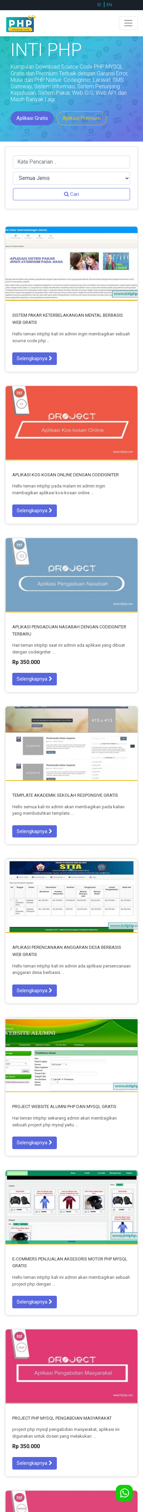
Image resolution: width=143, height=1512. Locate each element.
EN (109, 4)
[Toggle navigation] (128, 23)
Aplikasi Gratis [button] (32, 118)
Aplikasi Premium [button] (81, 118)
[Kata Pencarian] (71, 161)
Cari (71, 194)
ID (99, 4)
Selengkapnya (34, 358)
